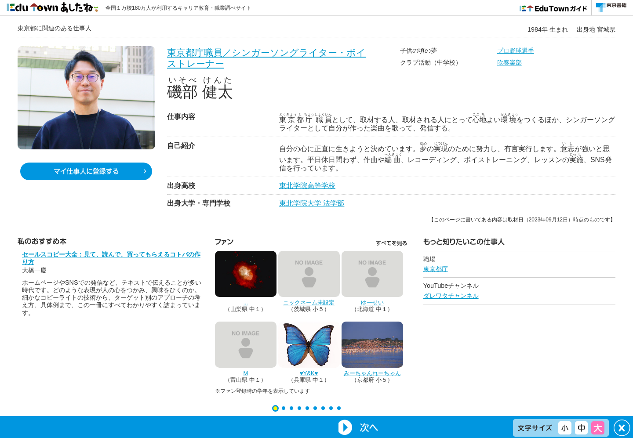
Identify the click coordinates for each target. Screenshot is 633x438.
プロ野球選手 (515, 50)
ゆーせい (372, 302)
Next (358, 427)
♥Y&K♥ (309, 373)
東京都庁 (435, 268)
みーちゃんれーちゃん (372, 373)
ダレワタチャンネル (451, 295)
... (245, 302)
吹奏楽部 (509, 62)
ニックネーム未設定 (309, 302)
